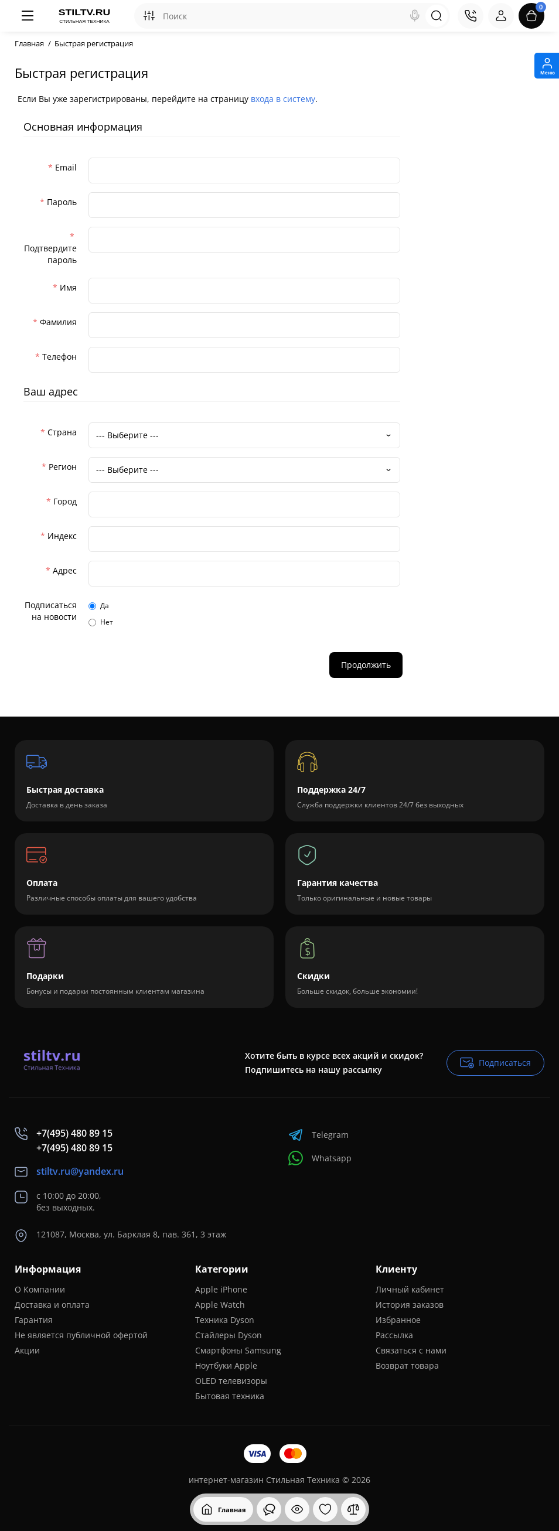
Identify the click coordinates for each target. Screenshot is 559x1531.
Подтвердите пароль (50, 254)
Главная (29, 43)
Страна (62, 432)
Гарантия (34, 1319)
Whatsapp (320, 1158)
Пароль (62, 201)
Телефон (59, 356)
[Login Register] (501, 16)
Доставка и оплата (52, 1304)
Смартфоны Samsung (238, 1350)
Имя (68, 287)
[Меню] (27, 16)
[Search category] (149, 16)
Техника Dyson (224, 1319)
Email (66, 167)
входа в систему (283, 98)
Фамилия (58, 322)
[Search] (415, 16)
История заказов (410, 1304)
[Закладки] (325, 1509)
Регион (63, 466)
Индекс (62, 535)
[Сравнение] (353, 1509)
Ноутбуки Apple (226, 1365)
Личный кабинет (410, 1289)
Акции (27, 1350)
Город (65, 501)
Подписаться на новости (51, 610)
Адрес (65, 570)
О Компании (40, 1289)
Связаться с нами (411, 1350)
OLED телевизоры (231, 1380)
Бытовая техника (229, 1396)
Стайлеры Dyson (228, 1335)
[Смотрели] (269, 1509)
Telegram (318, 1134)
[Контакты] (470, 16)
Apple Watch (220, 1304)
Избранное (398, 1319)
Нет (100, 622)
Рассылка (394, 1335)
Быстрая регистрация (93, 43)
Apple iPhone (221, 1289)
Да (98, 606)
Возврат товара (407, 1365)
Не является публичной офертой (81, 1335)
